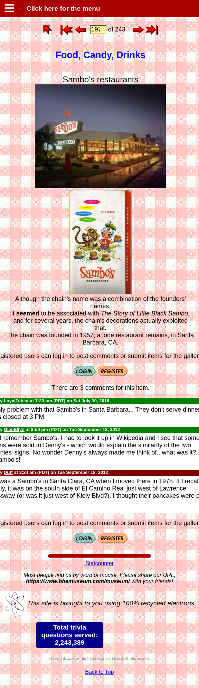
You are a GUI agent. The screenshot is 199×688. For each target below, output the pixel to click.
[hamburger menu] (9, 9)
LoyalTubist (16, 400)
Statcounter (99, 563)
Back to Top (99, 672)
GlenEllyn (14, 429)
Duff (8, 472)
